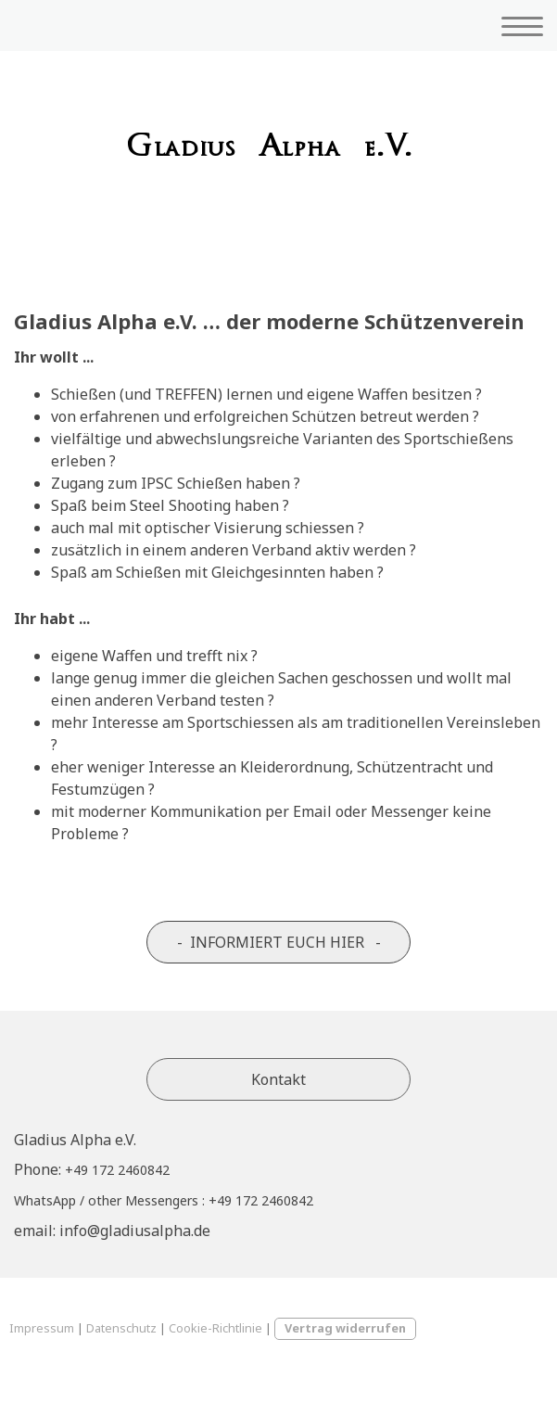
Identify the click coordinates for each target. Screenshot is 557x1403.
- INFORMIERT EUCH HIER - (279, 942)
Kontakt (278, 1079)
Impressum (41, 1328)
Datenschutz (121, 1328)
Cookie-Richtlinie (215, 1328)
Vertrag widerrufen (345, 1328)
